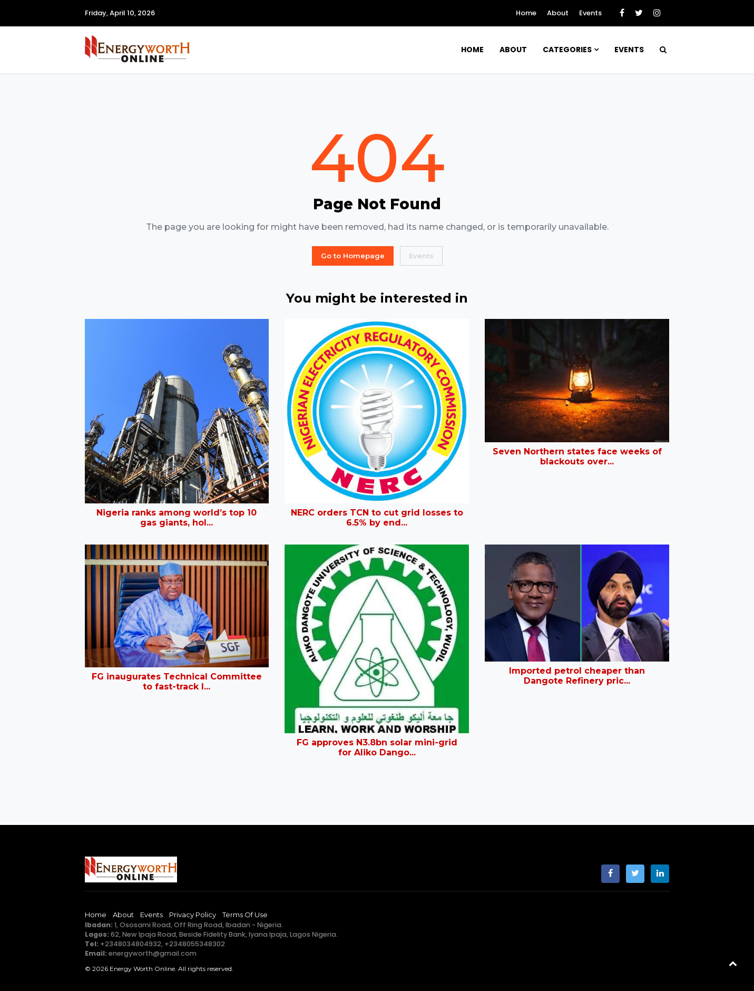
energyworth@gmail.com (153, 953)
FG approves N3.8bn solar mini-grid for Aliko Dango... (377, 747)
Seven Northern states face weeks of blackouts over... (577, 456)
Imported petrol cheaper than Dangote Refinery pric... (577, 676)
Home (526, 13)
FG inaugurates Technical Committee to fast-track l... (177, 682)
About (558, 13)
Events (590, 13)
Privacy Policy (192, 914)
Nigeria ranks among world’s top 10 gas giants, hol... (176, 518)
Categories (567, 49)
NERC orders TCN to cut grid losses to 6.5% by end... (377, 518)
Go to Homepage (353, 255)
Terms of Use (245, 914)
